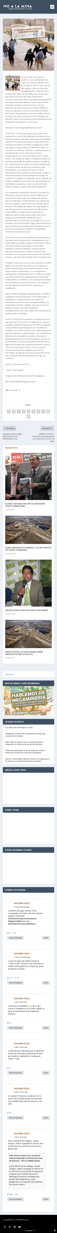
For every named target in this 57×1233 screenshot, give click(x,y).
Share (46, 938)
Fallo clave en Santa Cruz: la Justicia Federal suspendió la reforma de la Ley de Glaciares (24, 743)
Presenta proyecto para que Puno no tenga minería (26, 610)
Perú (34, 34)
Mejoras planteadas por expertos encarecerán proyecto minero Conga (25, 504)
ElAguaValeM (14, 921)
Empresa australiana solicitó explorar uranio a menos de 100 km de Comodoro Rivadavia (25, 751)
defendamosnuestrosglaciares (22, 924)
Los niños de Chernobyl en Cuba (19, 727)
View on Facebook (15, 938)
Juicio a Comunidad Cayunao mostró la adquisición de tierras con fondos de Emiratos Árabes (27, 760)
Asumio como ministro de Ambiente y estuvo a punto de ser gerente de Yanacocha (28, 548)
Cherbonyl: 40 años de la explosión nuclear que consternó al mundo (25, 734)
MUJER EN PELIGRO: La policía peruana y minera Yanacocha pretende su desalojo (24, 653)
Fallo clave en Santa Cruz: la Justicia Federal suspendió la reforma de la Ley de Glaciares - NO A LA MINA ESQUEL (26, 1158)
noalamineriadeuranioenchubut (22, 918)
